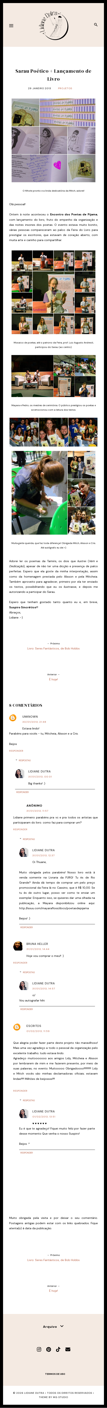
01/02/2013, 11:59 (38, 1031)
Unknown (30, 716)
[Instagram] (39, 1349)
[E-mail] (67, 1349)
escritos (33, 1026)
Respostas (25, 760)
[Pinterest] (48, 1349)
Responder (16, 750)
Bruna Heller (37, 944)
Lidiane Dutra (39, 771)
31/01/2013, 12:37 (43, 855)
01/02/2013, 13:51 (43, 1116)
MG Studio (60, 1397)
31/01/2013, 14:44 (38, 949)
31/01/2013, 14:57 (43, 988)
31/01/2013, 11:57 (37, 811)
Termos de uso (55, 1374)
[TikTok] (58, 1349)
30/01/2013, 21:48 (34, 722)
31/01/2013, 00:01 (40, 776)
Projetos (65, 88)
